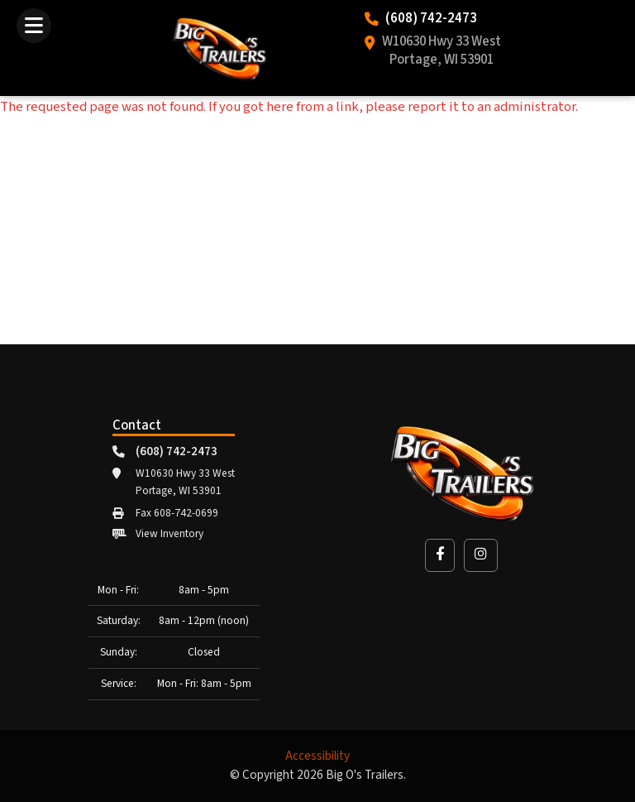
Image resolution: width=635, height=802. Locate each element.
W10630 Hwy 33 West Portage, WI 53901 (441, 51)
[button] (440, 555)
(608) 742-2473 (431, 19)
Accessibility (317, 756)
